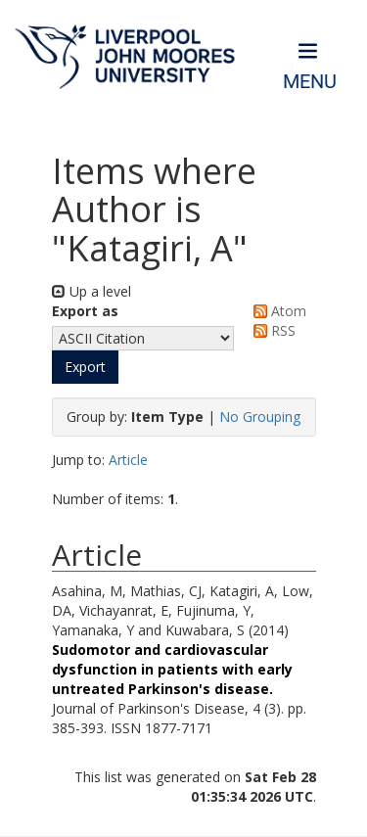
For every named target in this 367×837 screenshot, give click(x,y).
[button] (85, 367)
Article (128, 459)
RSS (271, 330)
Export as (85, 311)
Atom (276, 311)
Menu (310, 81)
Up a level (91, 291)
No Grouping (259, 416)
